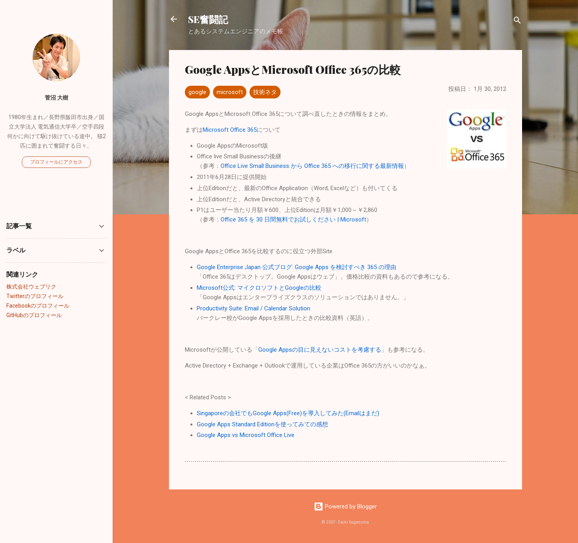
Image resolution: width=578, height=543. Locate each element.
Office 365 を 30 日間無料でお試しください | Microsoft (293, 219)
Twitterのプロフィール (34, 296)
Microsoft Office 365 (230, 129)
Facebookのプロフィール (37, 305)
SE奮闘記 (208, 19)
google (197, 92)
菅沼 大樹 (56, 97)
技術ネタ (265, 92)
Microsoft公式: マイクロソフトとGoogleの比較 (259, 287)
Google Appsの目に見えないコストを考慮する (319, 349)
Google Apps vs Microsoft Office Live (245, 435)
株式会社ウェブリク (31, 286)
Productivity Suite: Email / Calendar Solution (253, 308)
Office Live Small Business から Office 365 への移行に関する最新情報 (312, 165)
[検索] (517, 22)
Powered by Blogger (345, 506)
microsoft (230, 92)
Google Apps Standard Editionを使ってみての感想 (262, 424)
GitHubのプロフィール (34, 315)
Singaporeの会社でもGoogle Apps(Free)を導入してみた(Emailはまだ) (288, 413)
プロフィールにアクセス (56, 162)
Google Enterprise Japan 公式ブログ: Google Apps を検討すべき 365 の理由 (296, 267)
